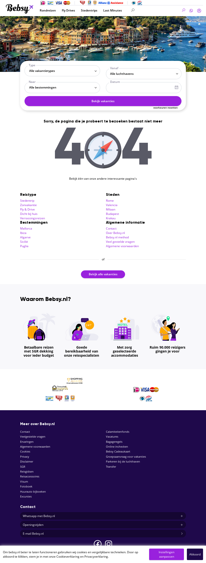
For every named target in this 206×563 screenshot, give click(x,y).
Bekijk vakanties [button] (103, 101)
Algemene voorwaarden (122, 246)
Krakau (111, 218)
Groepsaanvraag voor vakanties (126, 456)
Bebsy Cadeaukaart (118, 451)
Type (32, 65)
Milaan (110, 209)
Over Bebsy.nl (115, 233)
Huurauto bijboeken (33, 491)
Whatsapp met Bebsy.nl (103, 516)
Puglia (24, 246)
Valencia (111, 205)
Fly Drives (68, 10)
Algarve (25, 237)
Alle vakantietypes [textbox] (42, 71)
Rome (110, 201)
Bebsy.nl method (117, 237)
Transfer (111, 466)
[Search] (158, 10)
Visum (24, 481)
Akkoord (195, 554)
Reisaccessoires (29, 476)
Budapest (112, 214)
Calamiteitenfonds (117, 431)
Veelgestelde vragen (32, 436)
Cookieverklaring (67, 556)
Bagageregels (114, 441)
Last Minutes (112, 10)
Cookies (25, 451)
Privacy (24, 456)
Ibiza (23, 233)
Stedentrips (89, 10)
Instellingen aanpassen (166, 554)
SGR (22, 466)
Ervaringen (27, 441)
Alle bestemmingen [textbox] (42, 87)
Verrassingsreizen (32, 218)
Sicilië (24, 242)
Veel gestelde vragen (120, 242)
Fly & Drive (27, 209)
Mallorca (26, 228)
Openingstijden (103, 525)
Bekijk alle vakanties (103, 274)
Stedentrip (27, 201)
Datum (115, 82)
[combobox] (62, 70)
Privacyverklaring (96, 556)
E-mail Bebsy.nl (103, 533)
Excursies (26, 496)
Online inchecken (117, 446)
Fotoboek (26, 486)
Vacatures (112, 436)
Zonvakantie (28, 205)
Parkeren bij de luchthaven (123, 461)
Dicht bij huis (29, 214)
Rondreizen (48, 10)
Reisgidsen (27, 471)
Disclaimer (26, 461)
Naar (32, 82)
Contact (111, 228)
